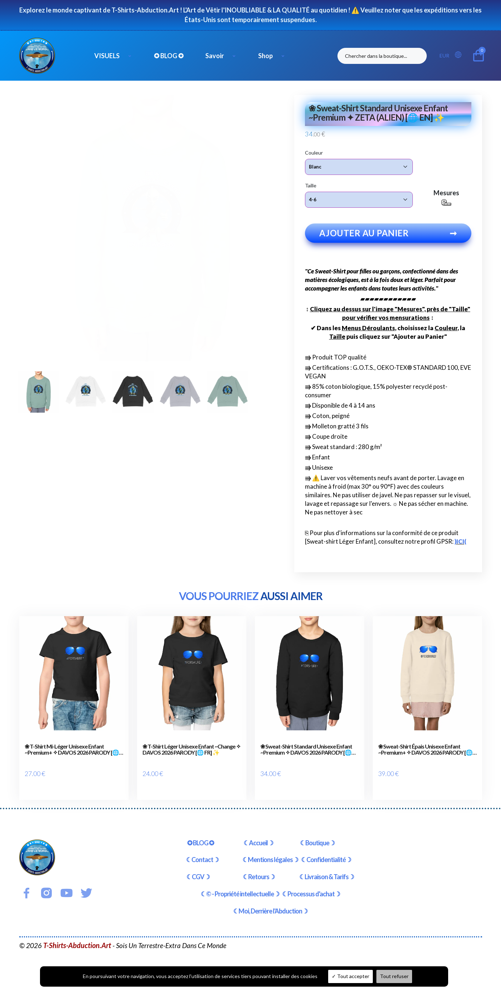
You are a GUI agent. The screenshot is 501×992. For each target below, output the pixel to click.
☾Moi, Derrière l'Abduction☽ (270, 903)
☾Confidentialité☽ (326, 852)
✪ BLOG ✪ (169, 56)
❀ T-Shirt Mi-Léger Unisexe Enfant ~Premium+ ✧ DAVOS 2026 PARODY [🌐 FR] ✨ (72, 751)
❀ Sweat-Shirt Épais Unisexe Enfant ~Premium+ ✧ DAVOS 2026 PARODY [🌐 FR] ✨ (425, 751)
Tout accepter (350, 976)
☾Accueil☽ (258, 835)
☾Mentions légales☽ (270, 852)
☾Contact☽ (202, 852)
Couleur (314, 152)
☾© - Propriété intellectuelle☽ (240, 886)
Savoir (214, 56)
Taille (310, 185)
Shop (265, 56)
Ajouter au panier (388, 235)
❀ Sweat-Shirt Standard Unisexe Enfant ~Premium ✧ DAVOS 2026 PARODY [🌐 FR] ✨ (306, 751)
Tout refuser (394, 976)
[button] (460, 55)
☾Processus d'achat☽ (311, 886)
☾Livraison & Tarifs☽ (326, 869)
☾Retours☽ (259, 869)
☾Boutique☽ (317, 835)
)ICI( (460, 543)
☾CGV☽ (198, 869)
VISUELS (107, 56)
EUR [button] (444, 55)
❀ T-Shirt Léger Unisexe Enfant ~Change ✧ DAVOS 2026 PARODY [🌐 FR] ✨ (191, 751)
